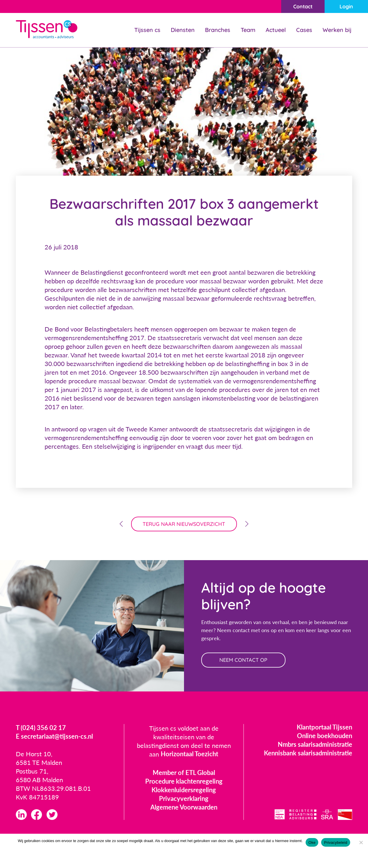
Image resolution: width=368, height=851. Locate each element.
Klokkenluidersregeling (184, 790)
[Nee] (361, 842)
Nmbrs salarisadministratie (315, 744)
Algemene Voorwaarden (183, 807)
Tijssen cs (147, 29)
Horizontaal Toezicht (189, 754)
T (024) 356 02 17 (41, 728)
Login (346, 6)
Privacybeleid (335, 842)
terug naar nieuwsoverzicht (184, 524)
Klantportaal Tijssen (324, 727)
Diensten (183, 29)
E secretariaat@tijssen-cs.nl (54, 737)
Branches (217, 29)
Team (248, 29)
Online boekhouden (324, 736)
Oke (312, 842)
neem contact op (244, 660)
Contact (302, 6)
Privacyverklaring (183, 799)
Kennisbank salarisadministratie (308, 753)
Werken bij (337, 29)
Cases (304, 29)
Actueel (276, 29)
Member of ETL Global (184, 773)
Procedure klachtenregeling (184, 781)
